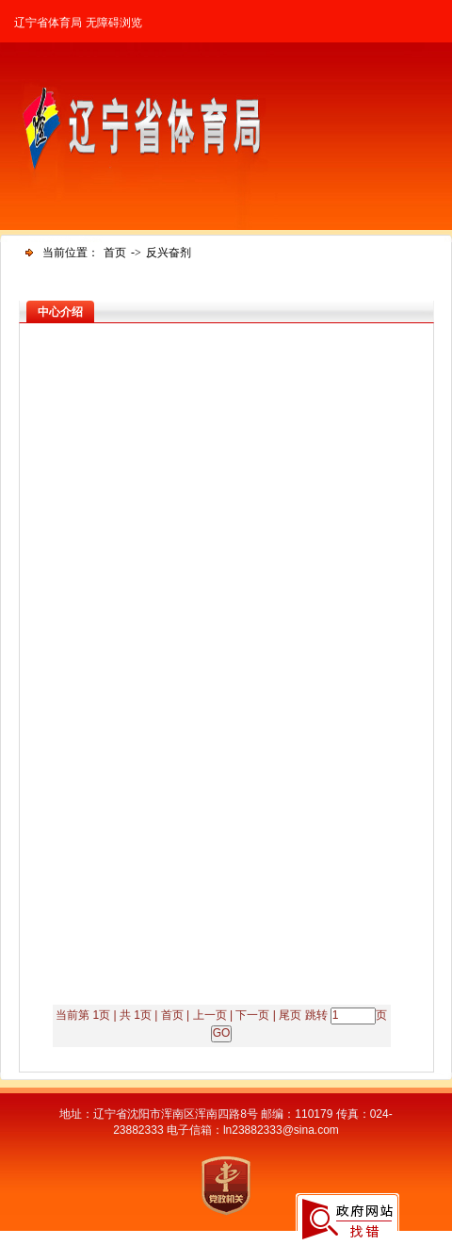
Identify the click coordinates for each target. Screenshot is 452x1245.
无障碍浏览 (114, 22)
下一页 (252, 1015)
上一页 (210, 1015)
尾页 (290, 1015)
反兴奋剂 (168, 252)
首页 (115, 252)
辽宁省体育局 (48, 22)
